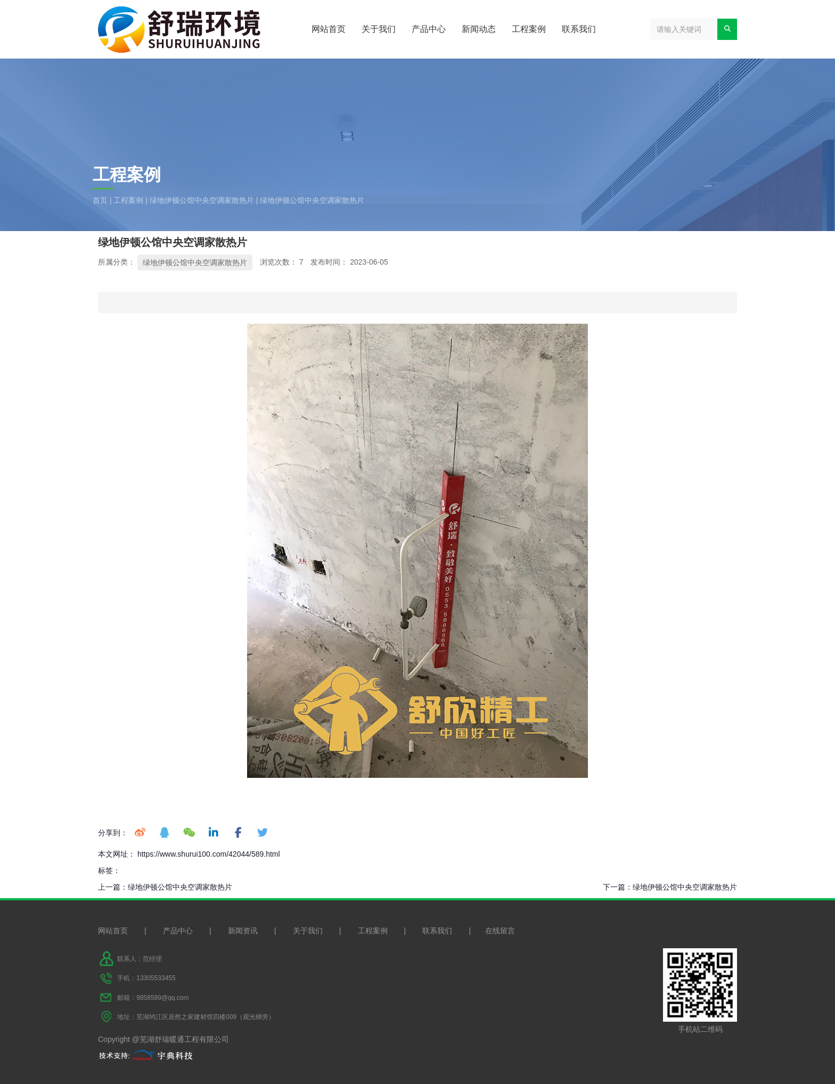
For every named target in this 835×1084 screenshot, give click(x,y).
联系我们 (579, 29)
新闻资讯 (243, 930)
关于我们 (379, 29)
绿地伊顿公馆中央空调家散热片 (202, 200)
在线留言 (500, 930)
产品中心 (429, 29)
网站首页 (329, 29)
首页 (101, 200)
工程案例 (529, 29)
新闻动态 (479, 29)
